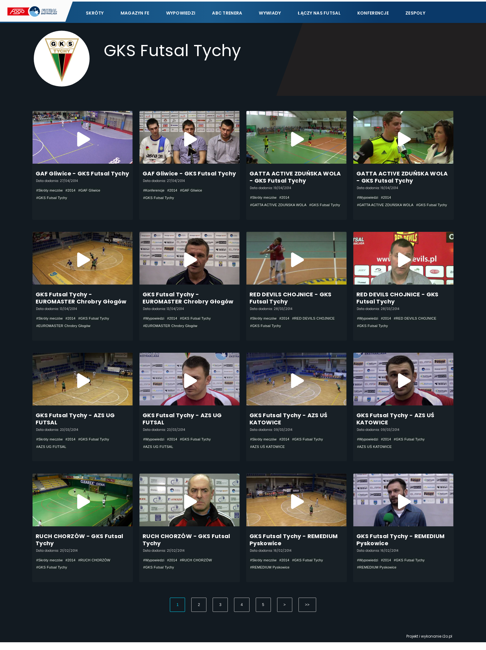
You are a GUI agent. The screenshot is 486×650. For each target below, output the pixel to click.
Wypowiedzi (181, 11)
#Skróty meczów (50, 191)
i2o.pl (447, 644)
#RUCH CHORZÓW (99, 566)
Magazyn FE (135, 11)
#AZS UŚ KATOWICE (269, 451)
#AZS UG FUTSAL (52, 451)
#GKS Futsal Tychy (53, 198)
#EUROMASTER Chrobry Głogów (65, 328)
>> (307, 612)
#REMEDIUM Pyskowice (271, 574)
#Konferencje (154, 191)
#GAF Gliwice (94, 191)
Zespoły (415, 11)
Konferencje (373, 11)
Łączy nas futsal (319, 11)
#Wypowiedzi (368, 198)
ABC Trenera (227, 11)
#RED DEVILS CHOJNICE (273, 328)
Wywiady (270, 11)
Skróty (95, 11)
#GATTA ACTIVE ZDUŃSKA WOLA (280, 205)
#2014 (73, 191)
